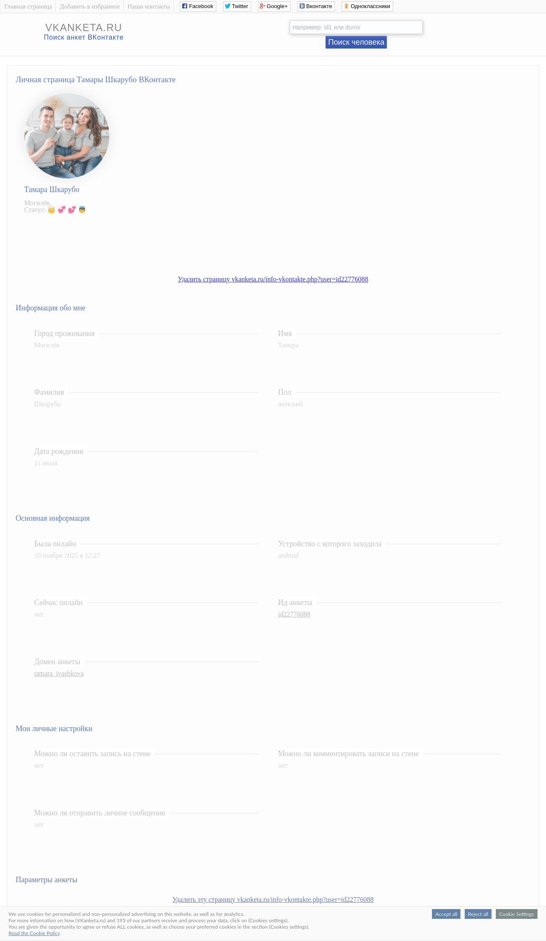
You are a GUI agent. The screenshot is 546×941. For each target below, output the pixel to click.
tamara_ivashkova (58, 673)
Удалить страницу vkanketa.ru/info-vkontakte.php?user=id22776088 (273, 279)
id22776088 (294, 614)
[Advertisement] (281, 240)
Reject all (478, 914)
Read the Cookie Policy (34, 933)
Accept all (446, 914)
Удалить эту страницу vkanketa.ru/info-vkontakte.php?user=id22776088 (273, 899)
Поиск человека (356, 42)
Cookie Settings (516, 914)
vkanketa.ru (83, 27)
